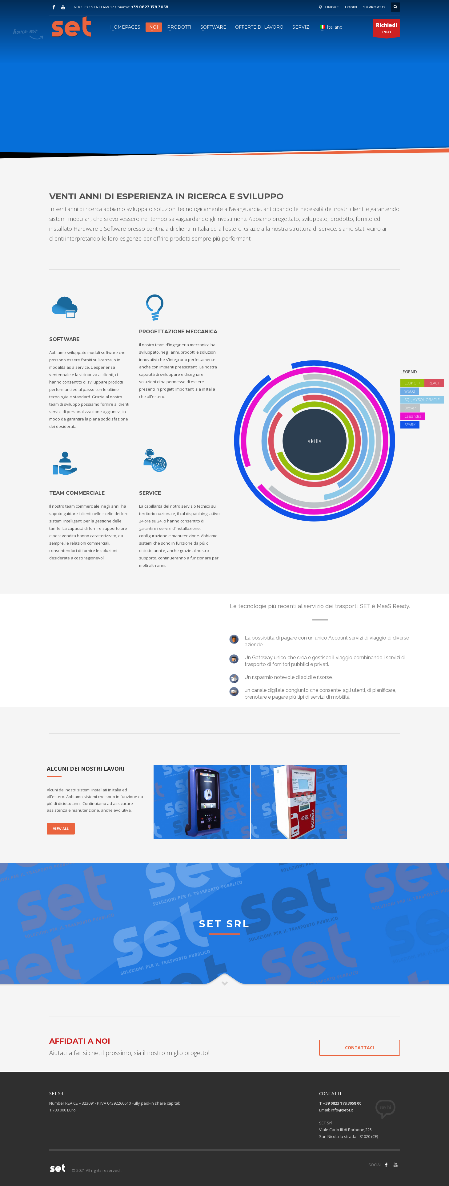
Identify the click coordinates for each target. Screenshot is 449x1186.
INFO (386, 29)
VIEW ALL (61, 828)
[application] (132, 649)
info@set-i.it (342, 1110)
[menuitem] (331, 27)
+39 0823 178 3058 (149, 7)
